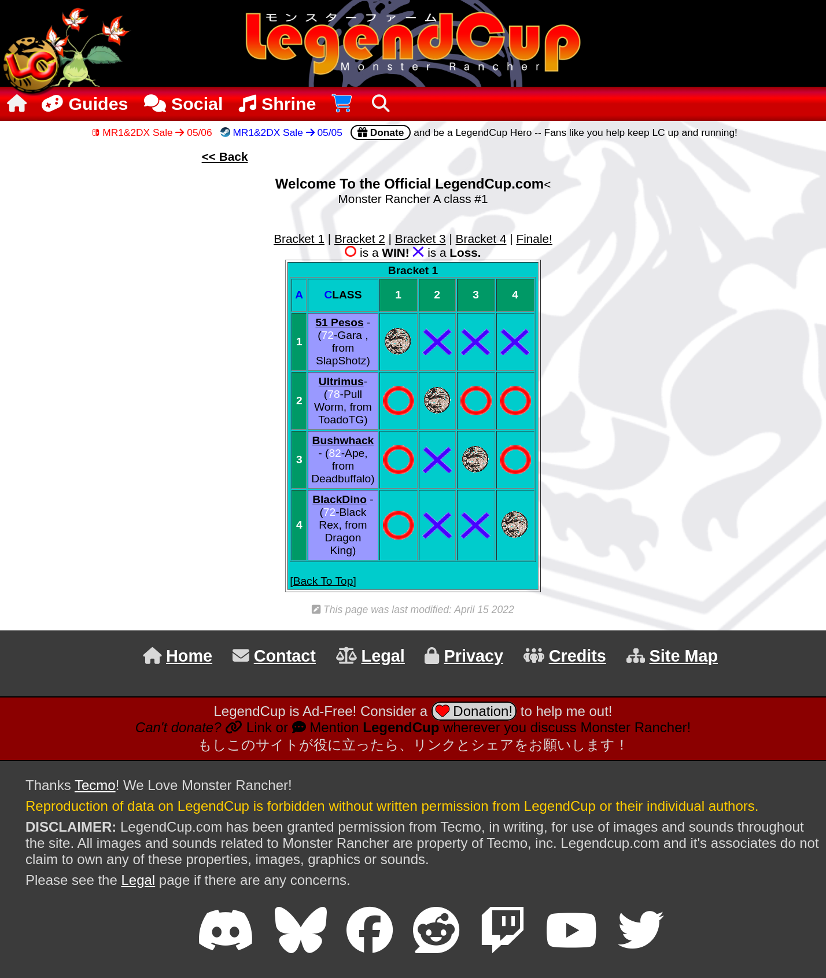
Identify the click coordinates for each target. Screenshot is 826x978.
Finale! (534, 238)
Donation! (474, 711)
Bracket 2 (359, 238)
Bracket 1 (299, 238)
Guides (83, 103)
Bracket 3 (420, 238)
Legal (138, 880)
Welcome (305, 183)
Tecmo (95, 785)
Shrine (277, 103)
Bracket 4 (481, 238)
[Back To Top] (323, 581)
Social (183, 103)
